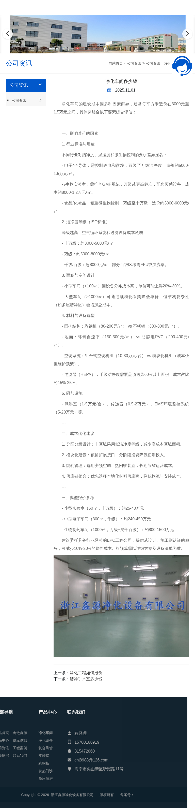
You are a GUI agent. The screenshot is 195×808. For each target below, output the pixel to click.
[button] (86, 48)
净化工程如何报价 (86, 673)
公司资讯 (134, 63)
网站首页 (116, 63)
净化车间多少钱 (121, 81)
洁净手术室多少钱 (86, 679)
